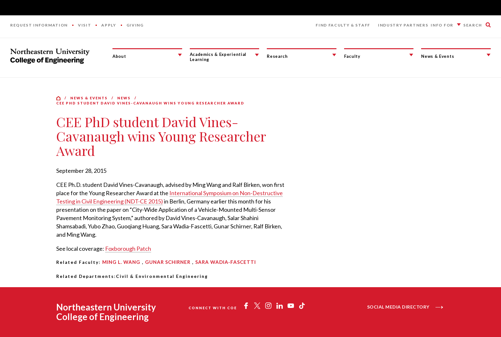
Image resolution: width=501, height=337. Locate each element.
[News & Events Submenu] (488, 55)
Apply (108, 25)
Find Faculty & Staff (343, 25)
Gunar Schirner (167, 262)
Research (277, 56)
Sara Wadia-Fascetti (225, 262)
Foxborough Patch (128, 248)
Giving (135, 25)
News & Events (437, 56)
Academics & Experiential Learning (218, 57)
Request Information (39, 25)
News (124, 98)
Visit (84, 25)
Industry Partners (403, 25)
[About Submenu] (180, 55)
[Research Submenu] (334, 55)
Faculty (352, 56)
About (119, 56)
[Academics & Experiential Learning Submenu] (257, 55)
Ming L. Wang (121, 262)
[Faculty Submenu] (411, 55)
